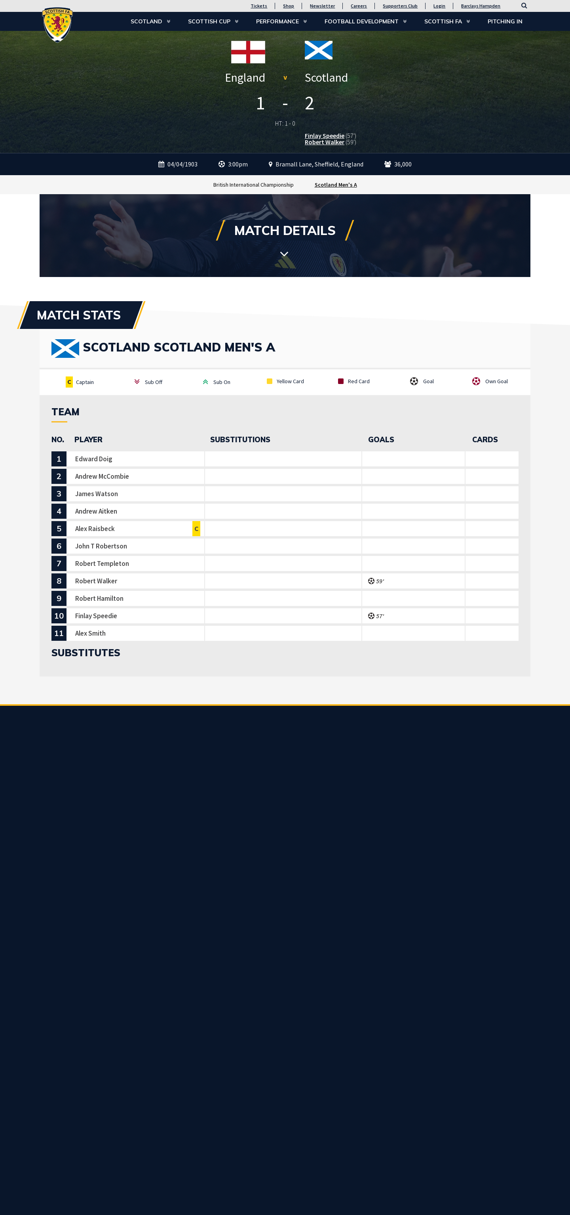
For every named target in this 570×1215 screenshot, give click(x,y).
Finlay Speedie (324, 135)
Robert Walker (324, 142)
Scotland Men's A (336, 184)
